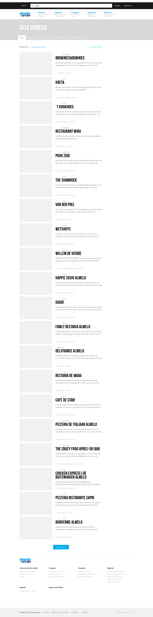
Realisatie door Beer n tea (124, 612)
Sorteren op (24, 47)
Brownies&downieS (70, 57)
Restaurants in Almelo (57, 572)
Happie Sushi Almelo (70, 277)
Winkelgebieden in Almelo (87, 574)
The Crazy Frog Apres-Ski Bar (77, 448)
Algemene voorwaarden (60, 612)
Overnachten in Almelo (57, 577)
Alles (22, 37)
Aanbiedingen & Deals (77, 37)
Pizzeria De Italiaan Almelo (76, 424)
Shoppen (81, 568)
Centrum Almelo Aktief (29, 568)
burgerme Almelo (68, 522)
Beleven (111, 568)
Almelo (24, 6)
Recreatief (60, 37)
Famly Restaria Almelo (72, 326)
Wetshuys (63, 228)
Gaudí (59, 302)
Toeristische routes (115, 579)
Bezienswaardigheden (116, 572)
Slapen (49, 37)
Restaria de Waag (68, 375)
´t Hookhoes (64, 106)
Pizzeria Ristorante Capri (74, 497)
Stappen (52, 568)
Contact (22, 577)
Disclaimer (74, 612)
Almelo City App (25, 574)
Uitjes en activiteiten (115, 577)
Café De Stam (65, 399)
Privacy (46, 612)
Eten (30, 37)
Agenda (23, 587)
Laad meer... (61, 547)
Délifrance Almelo (69, 350)
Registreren (128, 6)
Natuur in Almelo (113, 582)
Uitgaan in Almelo (55, 574)
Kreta (59, 82)
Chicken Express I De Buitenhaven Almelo (70, 475)
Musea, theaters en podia (117, 574)
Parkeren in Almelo (85, 577)
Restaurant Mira (68, 131)
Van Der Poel (65, 204)
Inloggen (117, 6)
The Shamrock (66, 179)
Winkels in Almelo (84, 572)
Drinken (39, 37)
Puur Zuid (62, 155)
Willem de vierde (68, 253)
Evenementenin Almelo (28, 591)
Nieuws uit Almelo (56, 587)
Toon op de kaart (95, 47)
